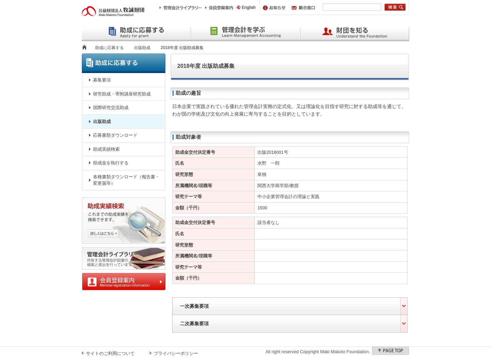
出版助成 (142, 47)
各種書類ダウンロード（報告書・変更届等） (126, 180)
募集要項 (102, 79)
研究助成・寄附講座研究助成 (122, 93)
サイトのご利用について (110, 353)
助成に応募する (109, 47)
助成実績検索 (106, 149)
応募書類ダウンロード (115, 135)
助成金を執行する (111, 162)
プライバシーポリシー (176, 353)
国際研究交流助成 (111, 107)
